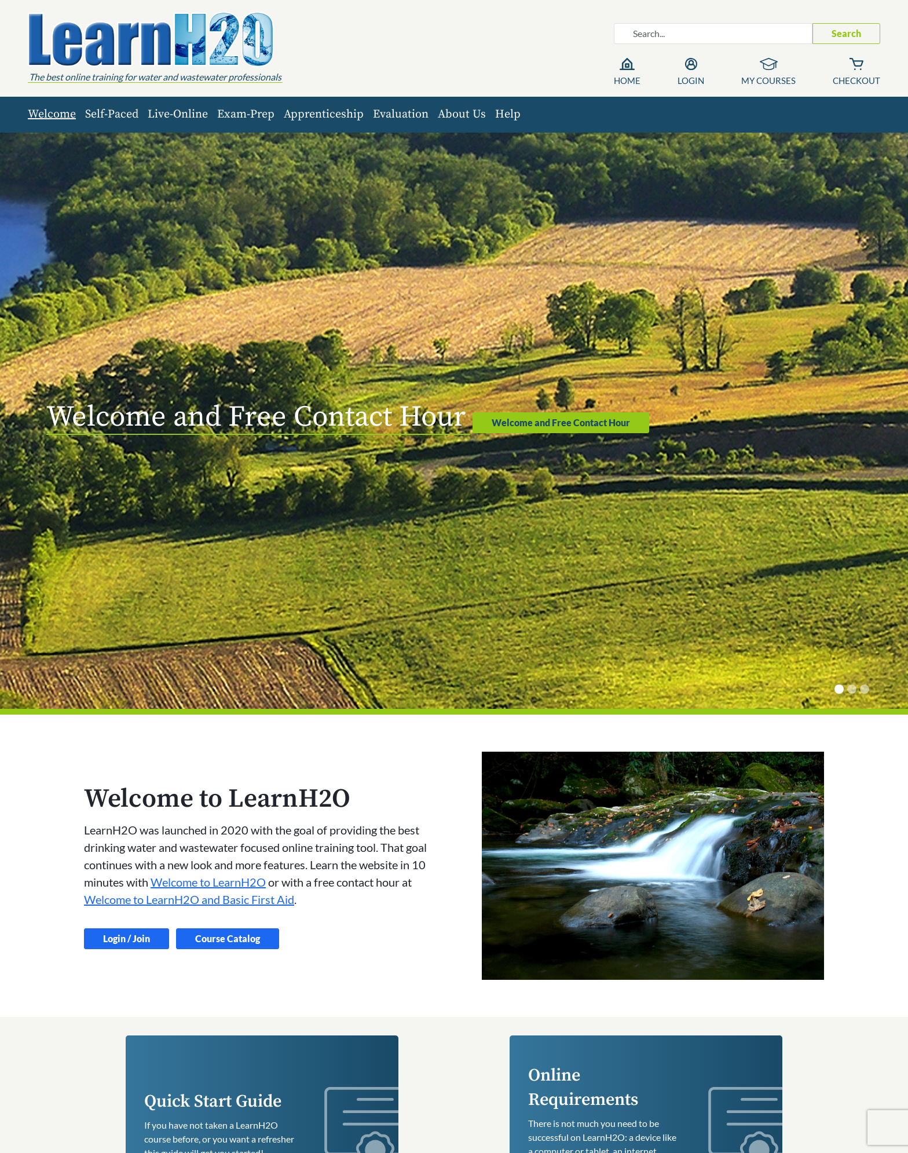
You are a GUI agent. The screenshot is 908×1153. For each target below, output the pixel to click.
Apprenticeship (324, 114)
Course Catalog (227, 938)
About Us (462, 114)
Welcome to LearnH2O (208, 882)
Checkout (856, 80)
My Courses (768, 80)
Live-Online (178, 114)
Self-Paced (111, 114)
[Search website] (713, 33)
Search (846, 33)
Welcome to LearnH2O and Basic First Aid (189, 899)
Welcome (52, 114)
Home (627, 80)
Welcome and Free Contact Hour (561, 422)
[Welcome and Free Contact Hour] (839, 689)
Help (508, 114)
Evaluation (401, 114)
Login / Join (126, 938)
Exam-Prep (245, 114)
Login (691, 80)
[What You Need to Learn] (864, 689)
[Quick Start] (851, 689)
